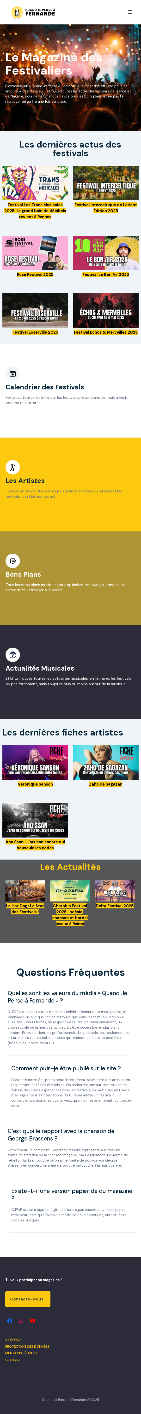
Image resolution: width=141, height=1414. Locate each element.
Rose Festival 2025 (35, 274)
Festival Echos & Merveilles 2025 (106, 332)
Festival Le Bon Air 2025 (105, 274)
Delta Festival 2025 (115, 905)
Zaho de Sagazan (105, 784)
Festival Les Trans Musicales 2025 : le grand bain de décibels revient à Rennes (35, 210)
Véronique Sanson (35, 784)
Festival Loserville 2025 (35, 332)
